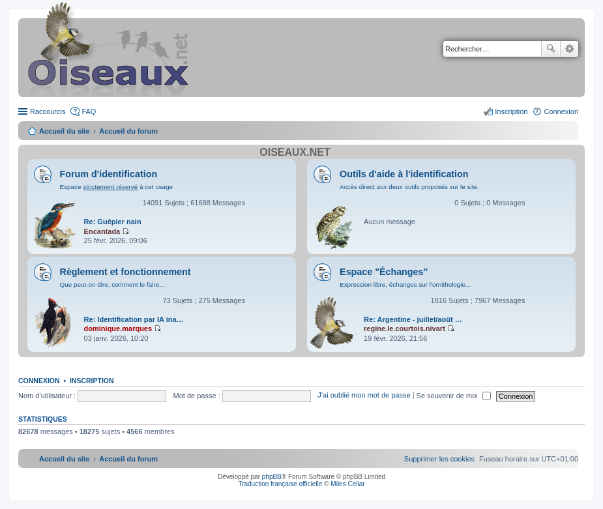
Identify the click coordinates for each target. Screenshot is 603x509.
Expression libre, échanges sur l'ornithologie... (405, 284)
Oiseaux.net (294, 152)
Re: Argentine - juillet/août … (413, 319)
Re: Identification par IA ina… (134, 319)
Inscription (92, 381)
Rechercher (551, 49)
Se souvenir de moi (454, 396)
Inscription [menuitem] (511, 111)
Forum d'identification (109, 174)
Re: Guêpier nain (112, 221)
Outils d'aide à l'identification (404, 174)
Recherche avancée (569, 49)
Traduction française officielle (280, 483)
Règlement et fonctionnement (125, 271)
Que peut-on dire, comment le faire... (112, 284)
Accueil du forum (128, 131)
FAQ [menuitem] (88, 111)
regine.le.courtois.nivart (404, 328)
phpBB (272, 476)
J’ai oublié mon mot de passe (363, 396)
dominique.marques (118, 328)
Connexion (39, 381)
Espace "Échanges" (384, 271)
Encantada (102, 231)
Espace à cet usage (116, 186)
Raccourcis (47, 111)
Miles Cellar (347, 483)
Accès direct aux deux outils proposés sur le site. (409, 186)
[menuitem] (439, 459)
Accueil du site (64, 131)
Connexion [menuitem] (561, 111)
